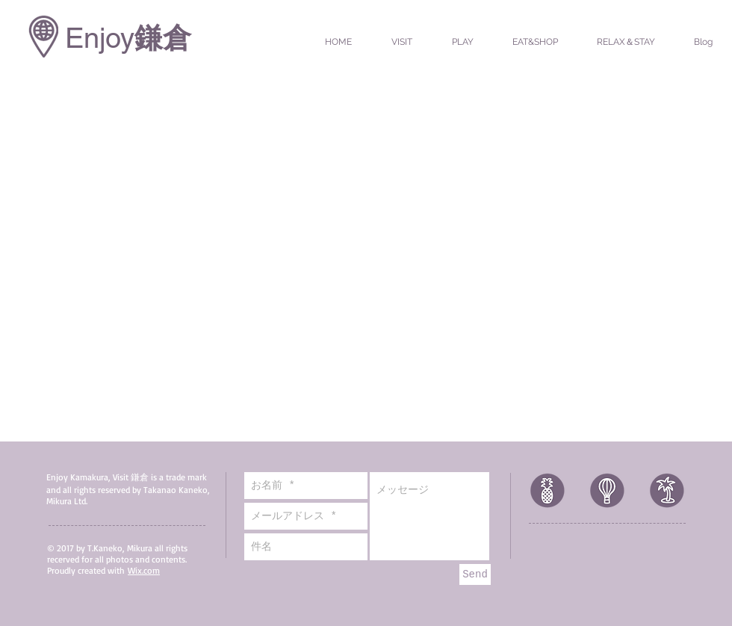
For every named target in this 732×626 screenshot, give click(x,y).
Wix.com (144, 570)
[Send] (475, 574)
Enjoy (99, 38)
